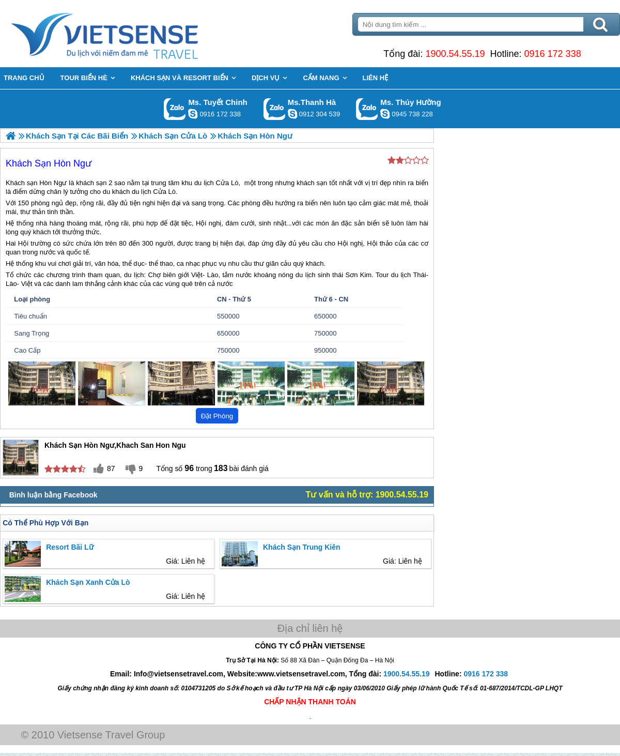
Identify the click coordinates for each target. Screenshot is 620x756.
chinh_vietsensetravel (193, 114)
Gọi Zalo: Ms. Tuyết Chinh (175, 108)
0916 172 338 (552, 54)
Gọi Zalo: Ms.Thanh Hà (274, 108)
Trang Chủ (130, 33)
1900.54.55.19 (455, 54)
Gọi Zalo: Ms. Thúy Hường (367, 108)
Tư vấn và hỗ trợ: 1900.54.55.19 (367, 494)
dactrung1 (385, 114)
